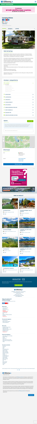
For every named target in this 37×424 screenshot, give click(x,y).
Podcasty (4, 363)
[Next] (34, 28)
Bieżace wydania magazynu (6, 321)
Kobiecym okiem (5, 350)
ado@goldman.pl (19, 296)
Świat (3, 348)
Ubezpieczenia (5, 316)
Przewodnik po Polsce (6, 349)
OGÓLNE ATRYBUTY (8, 102)
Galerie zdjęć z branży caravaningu (7, 335)
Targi (3, 364)
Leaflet (26, 147)
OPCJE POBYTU (7, 104)
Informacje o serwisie (6, 309)
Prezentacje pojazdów (6, 355)
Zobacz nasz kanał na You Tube (7, 339)
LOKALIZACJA (7, 99)
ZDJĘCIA (11, 28)
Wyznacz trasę (18, 164)
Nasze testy (4, 359)
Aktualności (4, 346)
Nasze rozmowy (5, 361)
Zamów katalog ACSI (6, 322)
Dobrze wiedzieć (5, 357)
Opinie (17, 28)
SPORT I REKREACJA (8, 109)
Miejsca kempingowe (7, 4)
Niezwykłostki (5, 362)
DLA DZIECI (6, 83)
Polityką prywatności (22, 390)
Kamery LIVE (4, 338)
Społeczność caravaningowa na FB (7, 340)
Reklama (4, 310)
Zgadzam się (31, 394)
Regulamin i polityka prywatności (7, 314)
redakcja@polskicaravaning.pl (19, 295)
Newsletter (4, 315)
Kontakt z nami (5, 312)
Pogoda (4, 337)
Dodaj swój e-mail (18, 285)
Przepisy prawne (5, 356)
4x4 (3, 360)
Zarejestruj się (5, 308)
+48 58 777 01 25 (19, 294)
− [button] (3, 138)
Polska (4, 347)
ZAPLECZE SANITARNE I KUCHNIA (10, 115)
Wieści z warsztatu (5, 358)
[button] (18, 83)
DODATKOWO (7, 94)
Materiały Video (5, 336)
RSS (3, 313)
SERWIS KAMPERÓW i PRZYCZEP (10, 107)
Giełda (4, 341)
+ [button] (3, 137)
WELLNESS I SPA (7, 112)
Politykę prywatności (20, 376)
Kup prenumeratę (5, 320)
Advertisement (5, 311)
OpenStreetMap (30, 147)
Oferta (4, 28)
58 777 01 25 (19, 293)
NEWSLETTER (16, 279)
